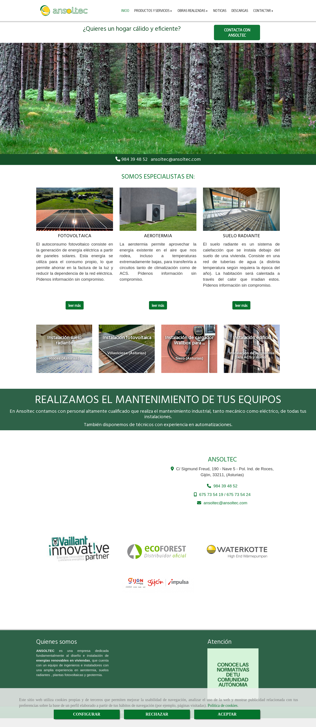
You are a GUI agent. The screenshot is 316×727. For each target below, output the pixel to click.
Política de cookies (222, 705)
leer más (74, 305)
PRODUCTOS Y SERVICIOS (153, 10)
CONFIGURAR (86, 714)
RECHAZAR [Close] (156, 714)
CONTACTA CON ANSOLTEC (237, 32)
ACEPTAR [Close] (227, 714)
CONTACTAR (263, 10)
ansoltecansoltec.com (176, 159)
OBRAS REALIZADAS (193, 10)
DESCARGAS (240, 10)
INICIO (125, 10)
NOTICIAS (219, 10)
